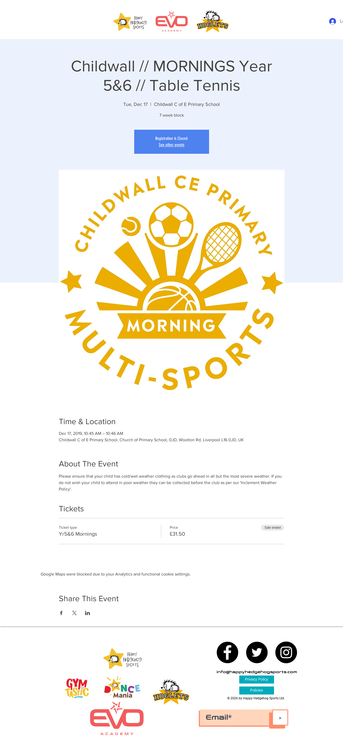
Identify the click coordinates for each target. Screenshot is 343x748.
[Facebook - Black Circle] (227, 652)
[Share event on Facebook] (61, 613)
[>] (280, 717)
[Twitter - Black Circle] (257, 652)
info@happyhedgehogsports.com (257, 672)
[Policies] (256, 690)
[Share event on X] (74, 613)
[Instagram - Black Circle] (286, 652)
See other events (171, 144)
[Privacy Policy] (256, 680)
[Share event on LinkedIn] (87, 613)
